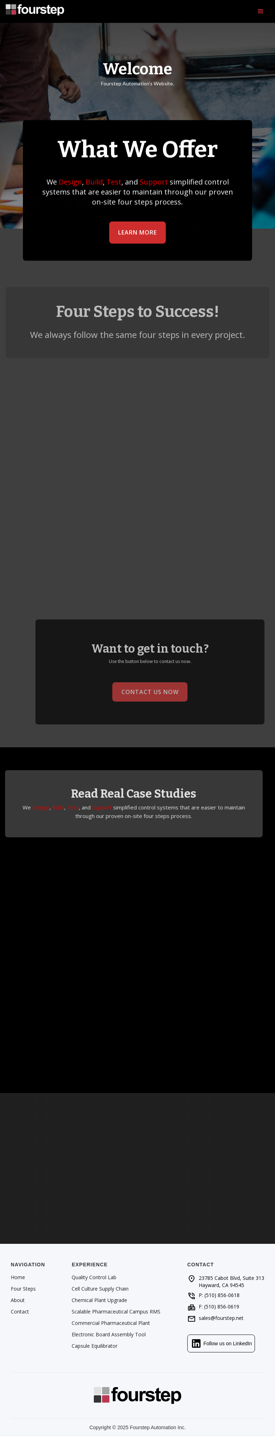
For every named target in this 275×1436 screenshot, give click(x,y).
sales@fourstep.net (221, 1318)
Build (94, 182)
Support (154, 182)
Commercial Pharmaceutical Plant (111, 1323)
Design (70, 182)
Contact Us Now (157, 692)
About (18, 1300)
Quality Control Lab (94, 1277)
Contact (20, 1312)
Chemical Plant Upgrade (99, 1300)
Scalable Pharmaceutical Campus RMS (116, 1312)
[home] (35, 11)
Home (18, 1277)
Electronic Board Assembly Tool (109, 1334)
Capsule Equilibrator (94, 1346)
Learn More (137, 232)
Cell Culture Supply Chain (100, 1289)
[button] (260, 11)
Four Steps (23, 1289)
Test (113, 182)
